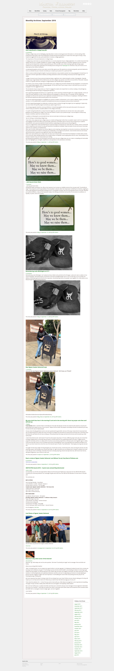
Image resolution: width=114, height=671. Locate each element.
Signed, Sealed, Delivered (45, 14)
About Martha (37, 11)
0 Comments (29, 52)
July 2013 (77, 655)
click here (36, 507)
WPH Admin (55, 142)
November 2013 (78, 646)
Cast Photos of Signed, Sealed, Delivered (37, 513)
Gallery (83, 11)
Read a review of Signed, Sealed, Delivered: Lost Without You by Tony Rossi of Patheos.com (52, 458)
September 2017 (78, 608)
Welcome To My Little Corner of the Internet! (39, 558)
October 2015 (78, 618)
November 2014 (78, 626)
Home (30, 11)
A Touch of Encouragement (60, 11)
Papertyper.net (66, 65)
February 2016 (78, 616)
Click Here (28, 546)
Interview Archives (58, 14)
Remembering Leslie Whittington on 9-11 (37, 271)
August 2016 (77, 614)
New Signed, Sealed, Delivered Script (36, 367)
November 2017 (78, 606)
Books (51, 11)
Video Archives (76, 11)
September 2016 (78, 612)
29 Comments (29, 561)
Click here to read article (31, 462)
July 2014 (77, 630)
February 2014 (78, 640)
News (41, 416)
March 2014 (77, 638)
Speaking (44, 11)
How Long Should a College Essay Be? (36, 50)
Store (60, 663)
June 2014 (77, 632)
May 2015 (77, 622)
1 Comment (28, 184)
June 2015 (77, 620)
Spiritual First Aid (25, 664)
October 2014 (78, 628)
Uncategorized (40, 548)
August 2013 (77, 653)
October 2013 (78, 649)
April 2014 (77, 636)
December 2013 (78, 644)
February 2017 (78, 610)
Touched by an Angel (69, 14)
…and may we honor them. (34, 182)
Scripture (39, 454)
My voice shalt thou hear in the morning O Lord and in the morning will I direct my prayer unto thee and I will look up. (56, 421)
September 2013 (78, 651)
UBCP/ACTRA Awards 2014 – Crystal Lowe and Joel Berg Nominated (45, 468)
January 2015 (78, 624)
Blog (69, 11)
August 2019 (77, 604)
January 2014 (78, 642)
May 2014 (77, 634)
